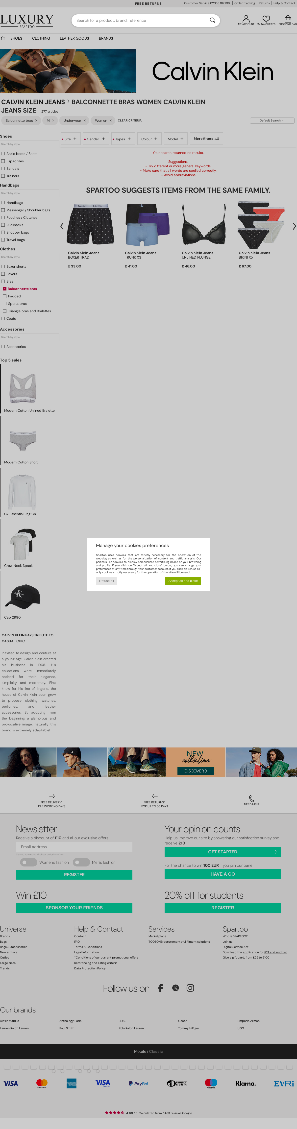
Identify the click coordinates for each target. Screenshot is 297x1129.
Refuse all (106, 581)
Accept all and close (183, 581)
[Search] (213, 20)
